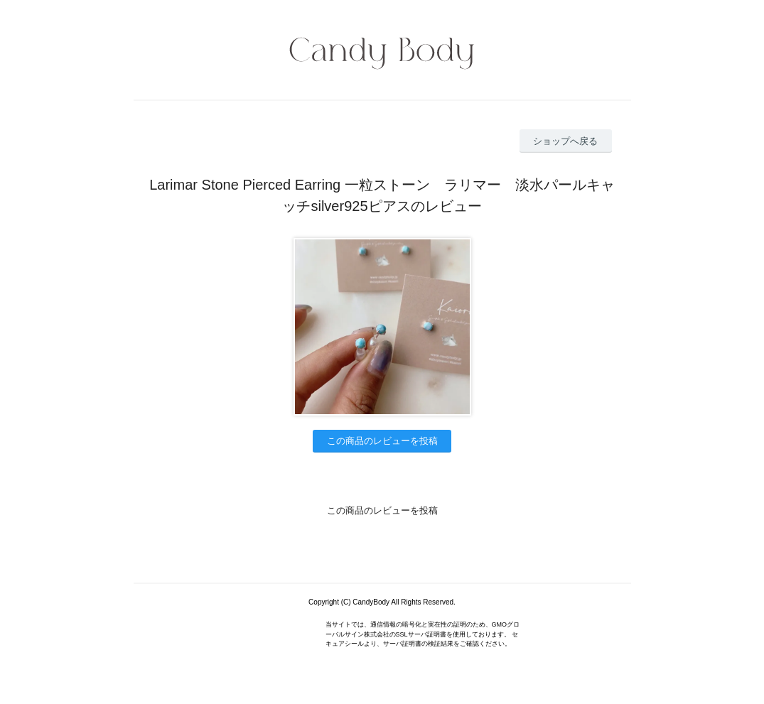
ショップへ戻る (565, 141)
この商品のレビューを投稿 (382, 440)
